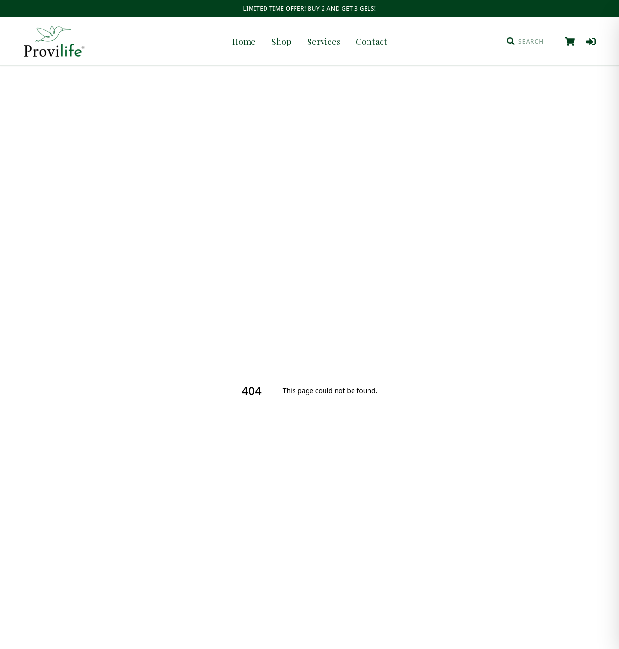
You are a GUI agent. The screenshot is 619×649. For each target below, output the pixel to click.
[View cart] (570, 41)
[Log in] (591, 41)
